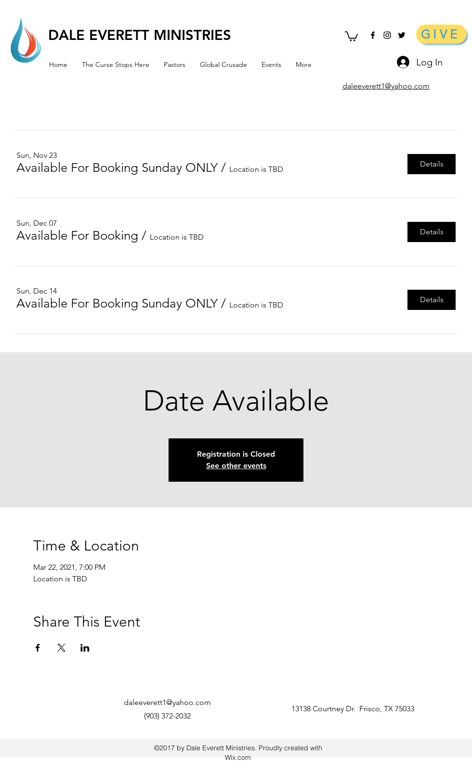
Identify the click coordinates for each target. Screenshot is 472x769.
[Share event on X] (61, 648)
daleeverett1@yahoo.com (167, 702)
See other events (236, 465)
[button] (351, 35)
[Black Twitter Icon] (401, 35)
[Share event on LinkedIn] (85, 648)
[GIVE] (441, 34)
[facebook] (373, 35)
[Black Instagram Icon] (387, 35)
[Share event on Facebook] (37, 648)
